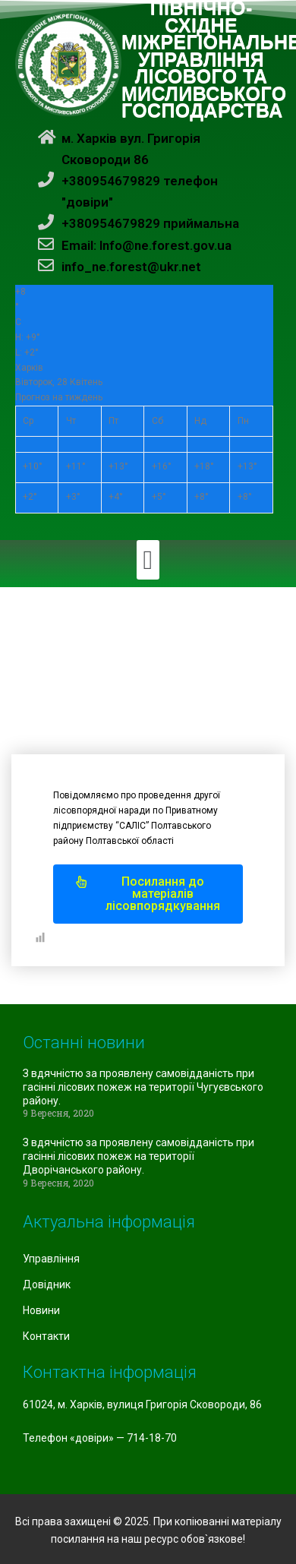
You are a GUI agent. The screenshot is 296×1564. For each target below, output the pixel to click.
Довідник (47, 1284)
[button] (148, 560)
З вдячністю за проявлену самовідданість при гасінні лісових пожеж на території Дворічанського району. (138, 1156)
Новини (41, 1310)
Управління (51, 1259)
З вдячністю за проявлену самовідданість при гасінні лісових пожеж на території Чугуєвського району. (143, 1087)
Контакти (46, 1336)
